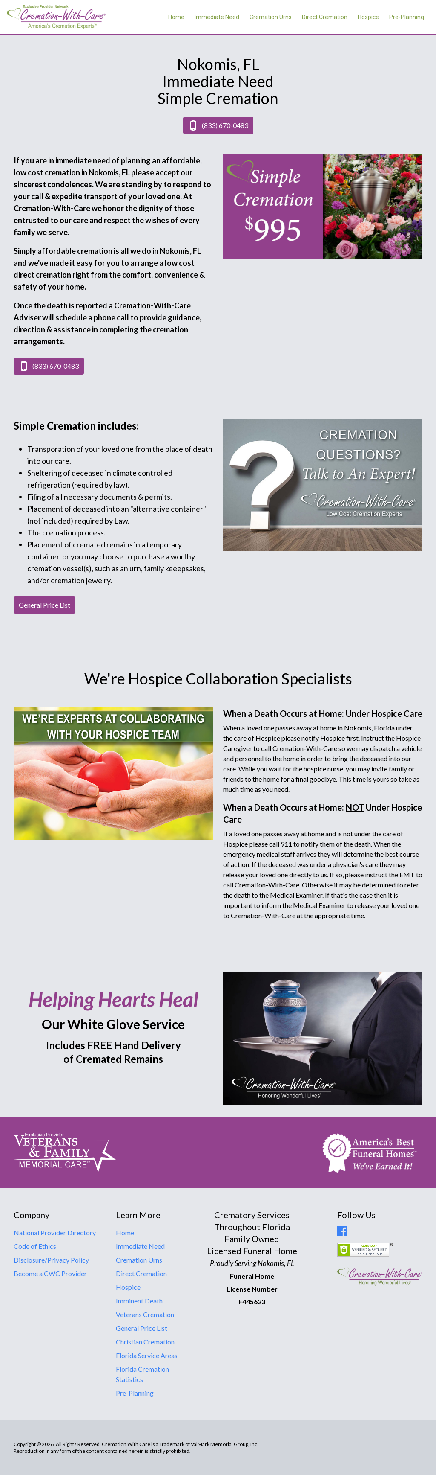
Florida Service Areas (147, 1355)
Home (176, 17)
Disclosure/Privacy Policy (51, 1260)
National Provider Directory (55, 1232)
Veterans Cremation (145, 1314)
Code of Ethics (35, 1246)
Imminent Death (139, 1301)
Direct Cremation (324, 17)
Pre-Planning (406, 17)
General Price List (141, 1328)
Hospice (368, 17)
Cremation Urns (271, 17)
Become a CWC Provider (50, 1273)
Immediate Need (217, 17)
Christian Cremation (145, 1342)
